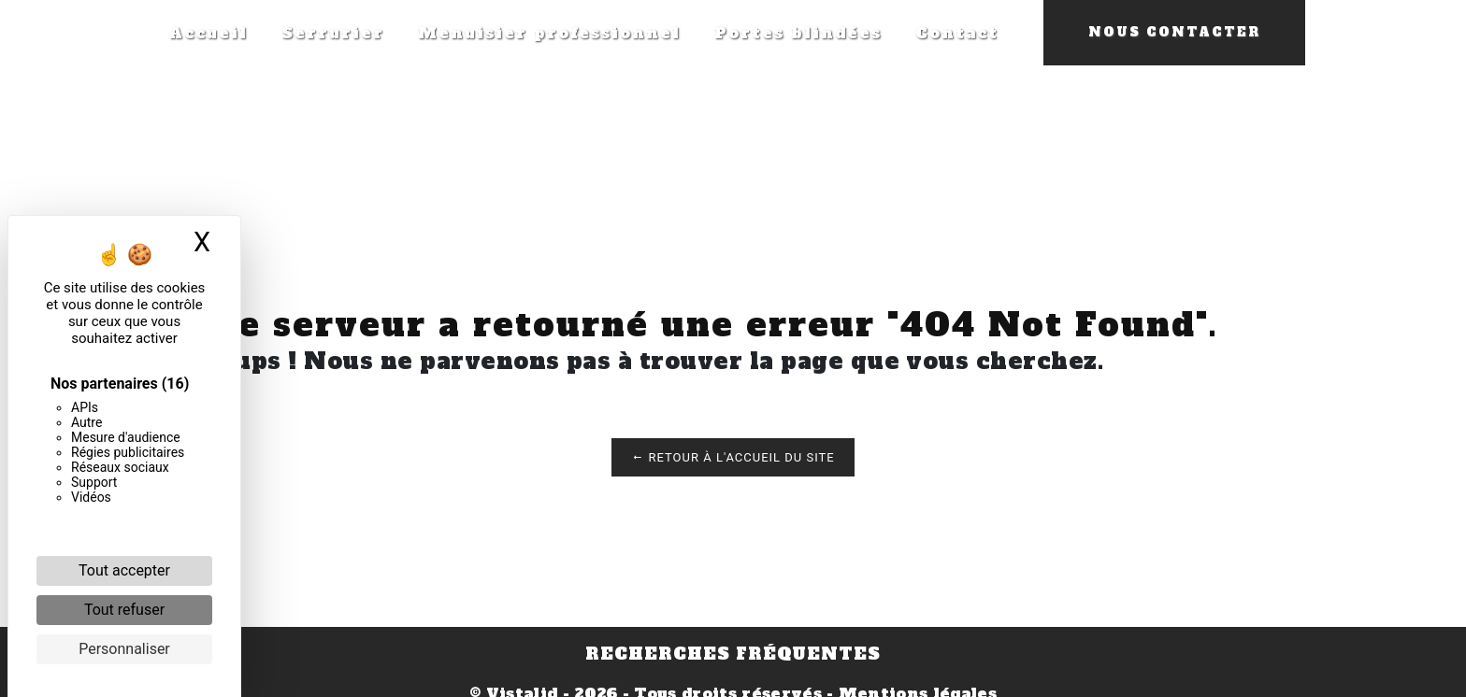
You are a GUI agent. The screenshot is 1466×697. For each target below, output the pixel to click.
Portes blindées (798, 32)
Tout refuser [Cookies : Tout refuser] (124, 610)
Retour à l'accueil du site (732, 457)
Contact (957, 32)
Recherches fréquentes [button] (733, 654)
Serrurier (332, 32)
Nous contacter (1174, 32)
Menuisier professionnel (549, 32)
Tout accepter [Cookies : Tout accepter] (124, 570)
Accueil (208, 32)
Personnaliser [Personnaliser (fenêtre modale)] (124, 649)
